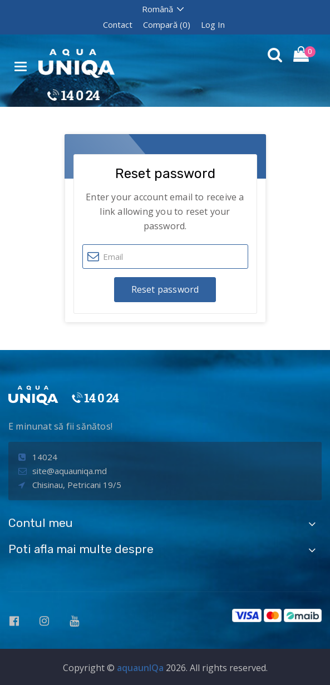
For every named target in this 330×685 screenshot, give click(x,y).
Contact (117, 24)
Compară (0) (166, 24)
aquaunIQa (140, 668)
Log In (213, 24)
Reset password (165, 289)
